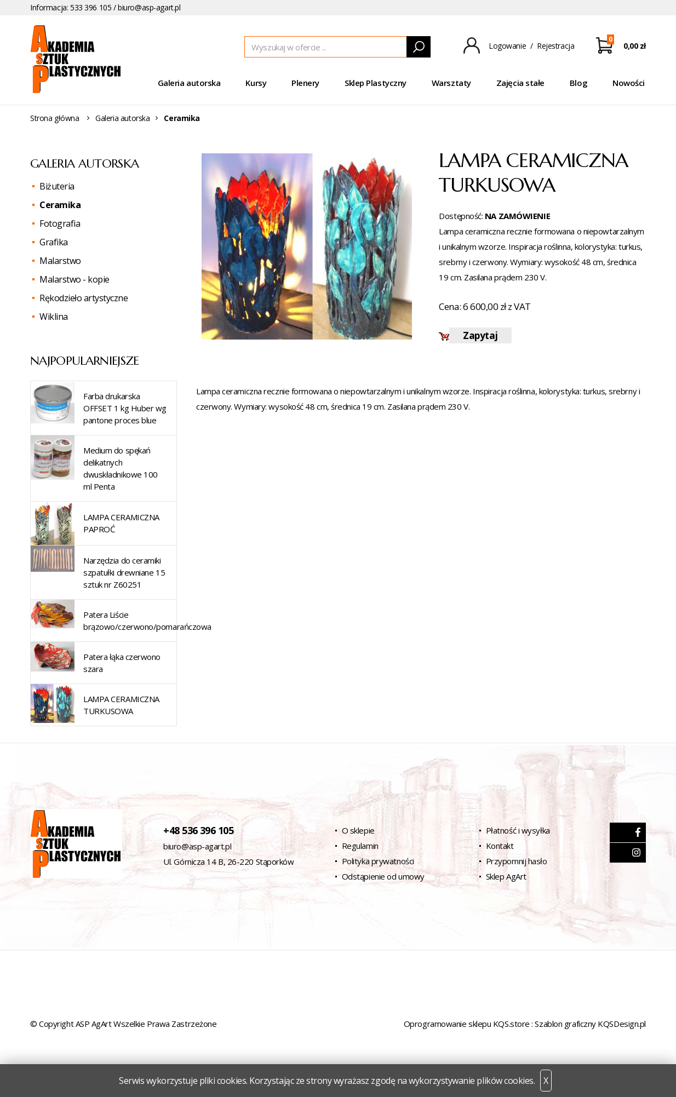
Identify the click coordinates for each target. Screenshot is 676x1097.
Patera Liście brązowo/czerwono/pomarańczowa (147, 620)
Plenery (305, 82)
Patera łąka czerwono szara (122, 662)
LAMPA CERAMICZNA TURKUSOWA (121, 704)
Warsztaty (451, 82)
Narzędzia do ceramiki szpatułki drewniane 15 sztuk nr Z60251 (124, 572)
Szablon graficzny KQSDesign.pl (590, 1023)
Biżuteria (57, 186)
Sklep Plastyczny (375, 82)
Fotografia (59, 223)
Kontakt (500, 845)
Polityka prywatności (378, 860)
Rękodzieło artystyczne (83, 298)
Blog (578, 82)
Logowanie (507, 46)
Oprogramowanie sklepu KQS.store (467, 1023)
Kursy (255, 82)
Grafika (53, 242)
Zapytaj (480, 335)
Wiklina (53, 317)
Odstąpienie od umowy (383, 876)
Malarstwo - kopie (74, 279)
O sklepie (358, 830)
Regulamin (360, 845)
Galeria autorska (189, 82)
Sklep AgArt (506, 876)
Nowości (628, 82)
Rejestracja (555, 46)
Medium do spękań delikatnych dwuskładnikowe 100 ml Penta (120, 468)
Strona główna (54, 118)
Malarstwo (60, 261)
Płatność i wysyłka (518, 830)
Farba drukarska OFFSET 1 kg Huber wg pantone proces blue (125, 408)
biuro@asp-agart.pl (149, 7)
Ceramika (60, 205)
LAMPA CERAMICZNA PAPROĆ (121, 523)
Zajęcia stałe (520, 82)
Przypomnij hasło (516, 860)
